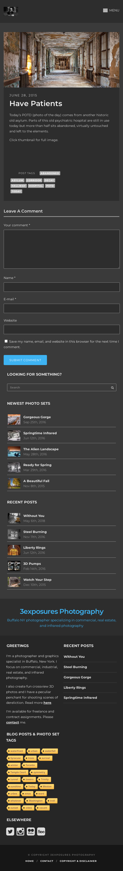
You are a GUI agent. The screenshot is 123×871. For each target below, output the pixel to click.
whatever (16, 800)
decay (49, 180)
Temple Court (18, 772)
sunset (14, 807)
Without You (33, 516)
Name (9, 278)
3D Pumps (32, 564)
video (29, 807)
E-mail (10, 299)
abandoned (50, 173)
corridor (34, 180)
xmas (28, 793)
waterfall (50, 751)
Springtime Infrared (40, 433)
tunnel (14, 779)
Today (16, 191)
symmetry (39, 772)
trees (31, 758)
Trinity (45, 779)
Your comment (17, 225)
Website (10, 320)
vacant (43, 807)
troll (52, 800)
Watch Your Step (37, 580)
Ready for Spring (37, 465)
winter (14, 765)
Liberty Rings (34, 548)
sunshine (16, 786)
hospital (36, 185)
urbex (14, 793)
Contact (46, 861)
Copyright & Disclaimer (78, 861)
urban (34, 751)
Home (29, 861)
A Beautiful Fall (36, 481)
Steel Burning (35, 532)
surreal (46, 758)
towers (30, 779)
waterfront (17, 751)
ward (41, 793)
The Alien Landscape (41, 449)
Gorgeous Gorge (37, 417)
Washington (36, 800)
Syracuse (16, 758)
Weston (47, 786)
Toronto (30, 765)
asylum (17, 180)
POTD (50, 185)
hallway (19, 185)
